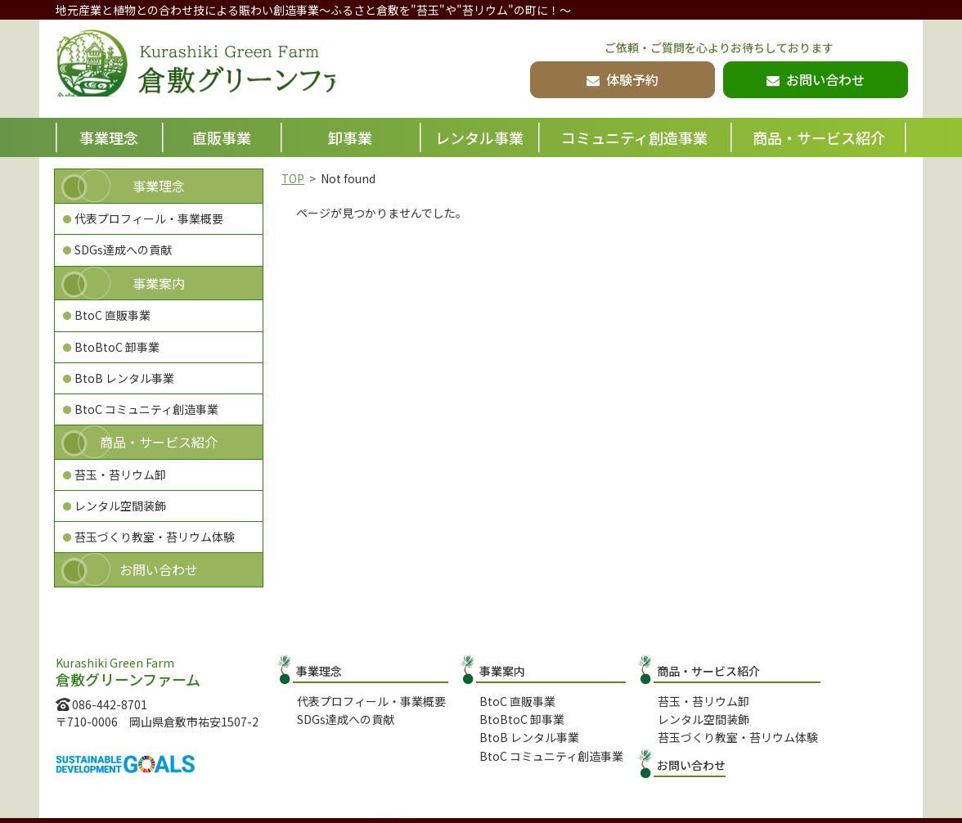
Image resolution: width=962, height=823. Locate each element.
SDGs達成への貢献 (123, 249)
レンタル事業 (479, 137)
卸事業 (350, 137)
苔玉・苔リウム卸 (120, 474)
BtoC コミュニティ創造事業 (146, 409)
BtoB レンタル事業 (124, 378)
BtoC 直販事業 (112, 315)
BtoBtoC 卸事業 (117, 347)
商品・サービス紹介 (819, 137)
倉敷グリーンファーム (225, 70)
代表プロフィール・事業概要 (148, 218)
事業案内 (159, 283)
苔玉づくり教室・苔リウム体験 (154, 536)
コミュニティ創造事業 (634, 137)
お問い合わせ (158, 569)
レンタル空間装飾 (120, 505)
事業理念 (108, 137)
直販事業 (221, 137)
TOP (293, 178)
